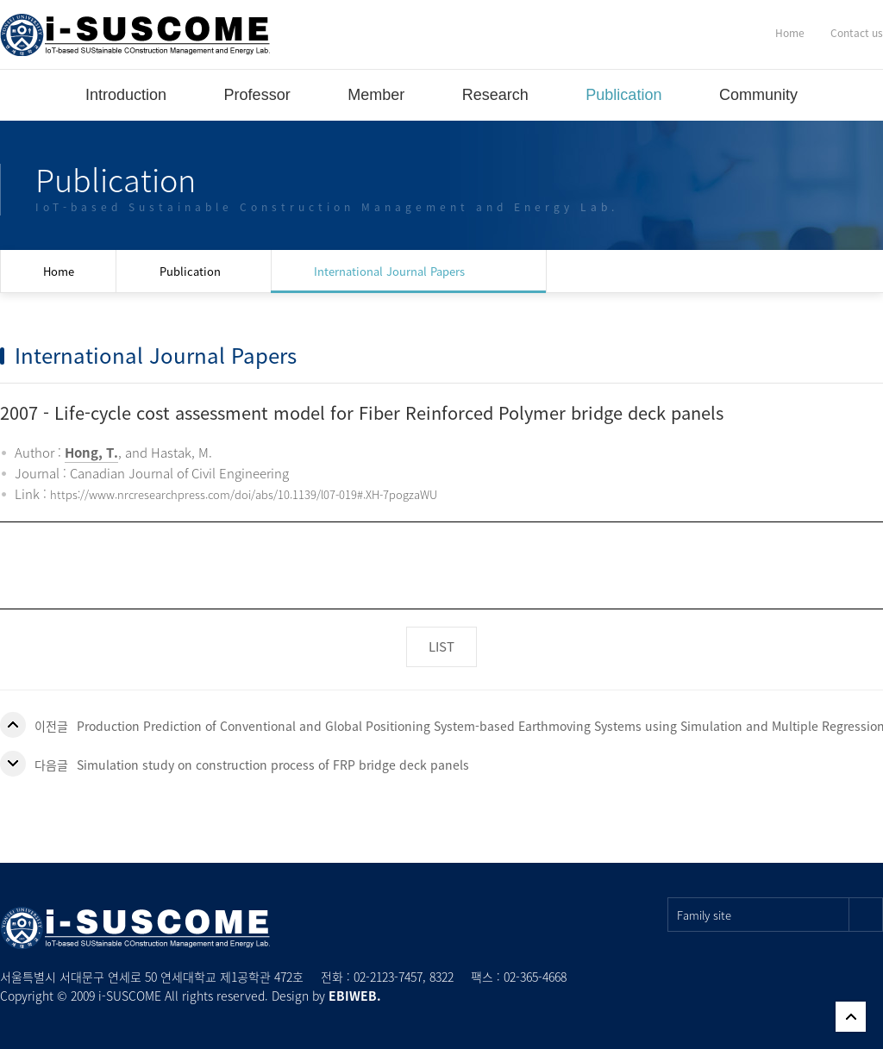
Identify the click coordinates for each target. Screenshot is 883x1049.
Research (495, 94)
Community (758, 94)
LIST (441, 646)
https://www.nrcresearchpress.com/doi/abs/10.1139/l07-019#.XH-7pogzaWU (243, 494)
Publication (623, 94)
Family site (780, 914)
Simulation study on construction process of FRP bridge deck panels (273, 764)
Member (376, 94)
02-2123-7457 (388, 976)
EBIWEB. (355, 995)
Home (790, 33)
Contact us (856, 33)
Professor (257, 94)
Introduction (125, 94)
